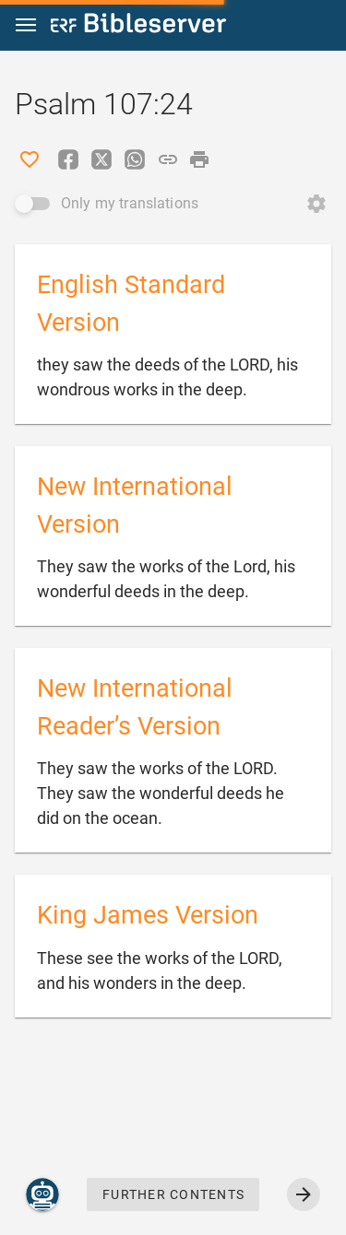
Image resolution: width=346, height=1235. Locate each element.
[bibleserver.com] (138, 26)
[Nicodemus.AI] (42, 1194)
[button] (26, 25)
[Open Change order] (316, 203)
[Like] (29, 159)
